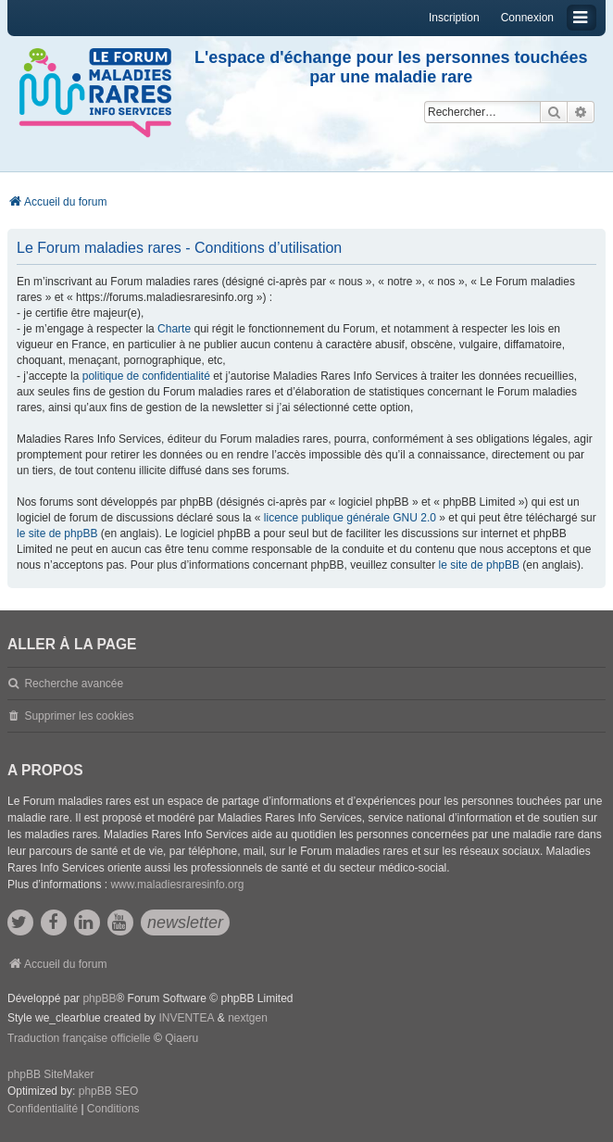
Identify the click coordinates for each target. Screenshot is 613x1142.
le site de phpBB (57, 533)
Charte (174, 328)
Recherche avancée (73, 683)
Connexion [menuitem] (527, 17)
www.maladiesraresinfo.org (177, 884)
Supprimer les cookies (78, 715)
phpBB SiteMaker (50, 1074)
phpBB (99, 998)
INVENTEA (186, 1017)
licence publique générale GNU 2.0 (350, 517)
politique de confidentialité (146, 376)
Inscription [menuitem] (454, 17)
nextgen (248, 1017)
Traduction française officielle (79, 1038)
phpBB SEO (109, 1091)
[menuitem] (42, 1109)
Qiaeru (181, 1038)
